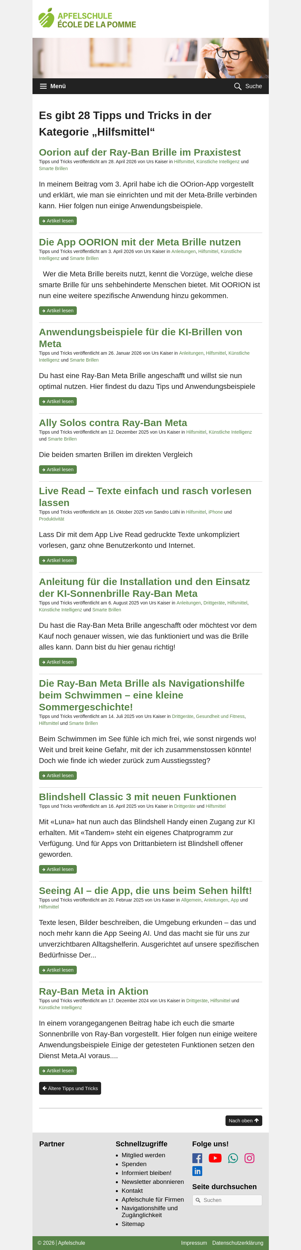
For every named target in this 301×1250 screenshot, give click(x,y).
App (235, 900)
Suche (253, 86)
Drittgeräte (214, 602)
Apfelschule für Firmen (153, 1199)
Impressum (194, 1243)
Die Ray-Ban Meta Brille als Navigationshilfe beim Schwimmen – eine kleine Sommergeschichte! (142, 695)
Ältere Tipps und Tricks (73, 1088)
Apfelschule (71, 1243)
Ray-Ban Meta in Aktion (94, 991)
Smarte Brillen (53, 168)
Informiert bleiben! (147, 1172)
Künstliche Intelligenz (218, 161)
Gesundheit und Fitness (220, 716)
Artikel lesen (62, 221)
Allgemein (191, 900)
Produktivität (51, 519)
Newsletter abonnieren (153, 1181)
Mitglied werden (143, 1155)
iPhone (215, 512)
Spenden (134, 1164)
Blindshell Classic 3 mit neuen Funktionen (138, 796)
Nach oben (241, 1120)
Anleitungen (183, 251)
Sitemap (133, 1223)
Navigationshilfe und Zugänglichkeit (150, 1211)
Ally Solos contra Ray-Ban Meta (113, 422)
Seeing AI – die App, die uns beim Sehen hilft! (145, 890)
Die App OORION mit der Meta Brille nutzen (140, 242)
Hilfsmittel (184, 161)
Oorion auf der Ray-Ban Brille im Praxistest (140, 152)
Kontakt (132, 1190)
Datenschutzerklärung (238, 1243)
